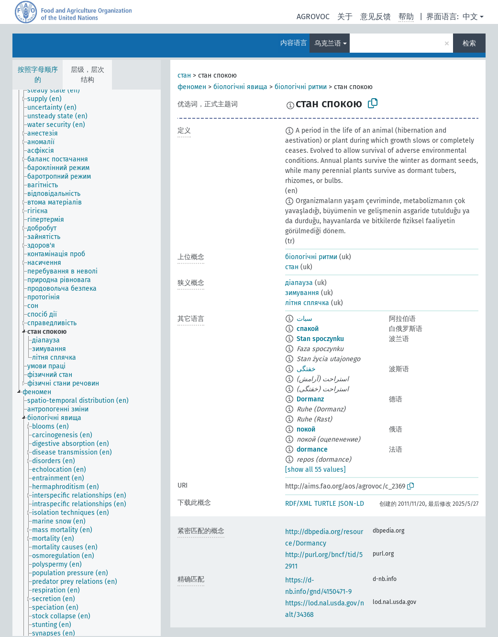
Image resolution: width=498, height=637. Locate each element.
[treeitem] (58, 90)
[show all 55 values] (315, 470)
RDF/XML (298, 504)
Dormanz (310, 399)
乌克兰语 (327, 43)
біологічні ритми (301, 87)
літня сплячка (307, 303)
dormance (312, 449)
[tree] (86, 363)
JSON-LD (351, 504)
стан (184, 75)
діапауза (299, 283)
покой (306, 429)
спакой (308, 329)
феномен (191, 87)
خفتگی (306, 369)
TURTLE (325, 504)
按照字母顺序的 (38, 75)
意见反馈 (375, 16)
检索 (469, 43)
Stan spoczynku (320, 339)
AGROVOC (313, 16)
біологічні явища (240, 87)
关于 (345, 16)
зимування (302, 293)
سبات (304, 319)
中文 (470, 16)
